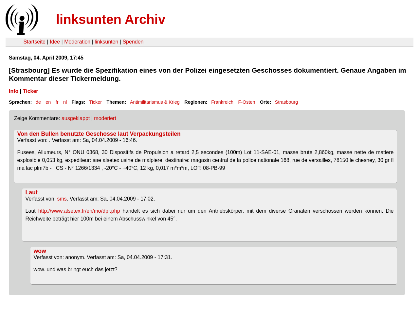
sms (62, 199)
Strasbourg (286, 102)
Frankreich (222, 102)
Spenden (132, 41)
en (48, 102)
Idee (55, 41)
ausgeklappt (76, 118)
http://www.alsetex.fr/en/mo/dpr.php (79, 211)
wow (40, 251)
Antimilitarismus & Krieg (155, 102)
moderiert (105, 118)
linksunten (106, 41)
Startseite (34, 41)
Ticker (30, 91)
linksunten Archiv (110, 19)
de (38, 102)
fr (57, 102)
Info (13, 91)
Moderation (77, 41)
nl (65, 102)
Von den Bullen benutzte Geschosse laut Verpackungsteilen (99, 134)
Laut (32, 192)
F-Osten (246, 102)
